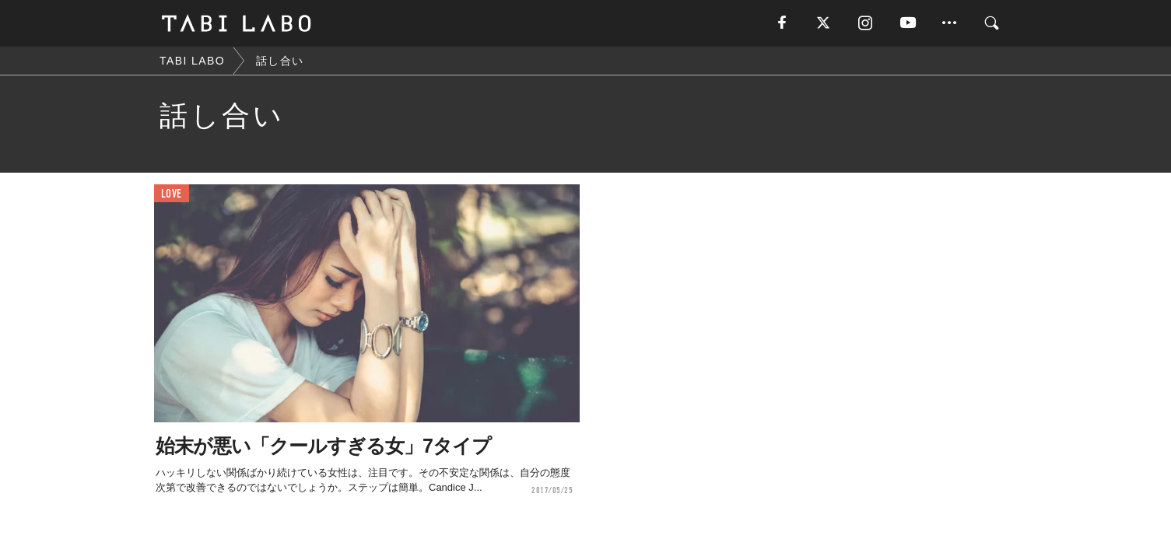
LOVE (171, 194)
